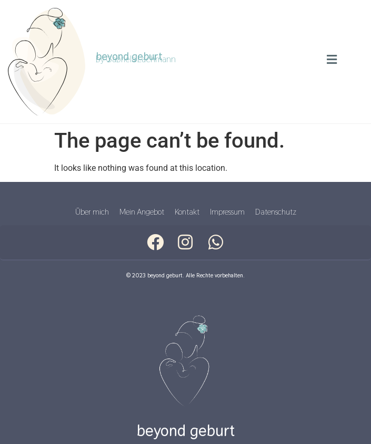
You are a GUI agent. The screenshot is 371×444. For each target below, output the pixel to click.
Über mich (92, 211)
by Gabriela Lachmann (136, 59)
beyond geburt (186, 430)
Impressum (227, 211)
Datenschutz (275, 211)
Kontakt (187, 211)
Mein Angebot (141, 211)
